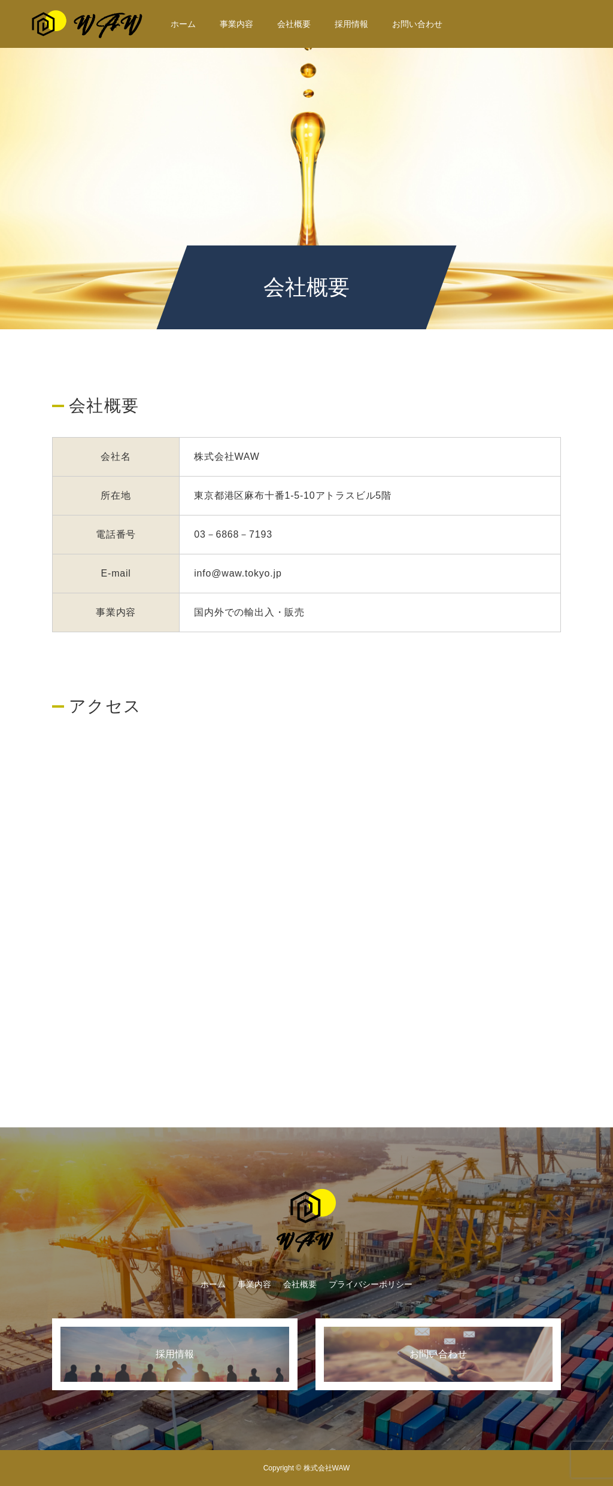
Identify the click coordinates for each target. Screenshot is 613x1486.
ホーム (183, 24)
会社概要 (294, 24)
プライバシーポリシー (370, 1284)
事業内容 (236, 24)
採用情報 (351, 24)
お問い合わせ (417, 24)
